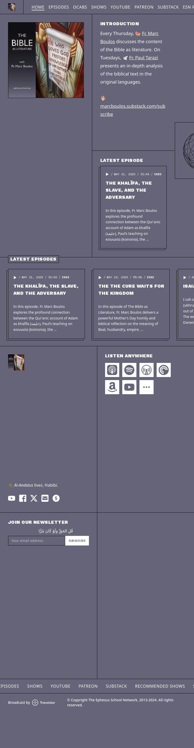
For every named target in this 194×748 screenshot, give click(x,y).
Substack (168, 7)
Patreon (144, 7)
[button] (107, 174)
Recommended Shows (160, 686)
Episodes (58, 7)
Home (38, 7)
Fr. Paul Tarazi (143, 58)
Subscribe (77, 540)
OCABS (80, 7)
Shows (99, 7)
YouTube (120, 7)
